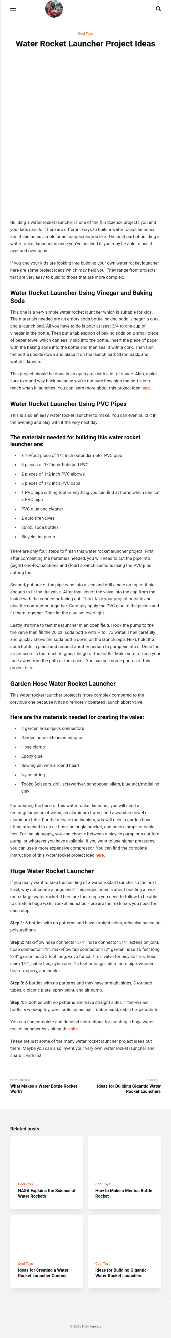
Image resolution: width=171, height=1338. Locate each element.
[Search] (158, 8)
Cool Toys (85, 34)
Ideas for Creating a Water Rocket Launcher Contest (44, 1264)
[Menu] (13, 9)
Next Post (123, 1076)
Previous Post (48, 1076)
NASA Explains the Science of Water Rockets (45, 1184)
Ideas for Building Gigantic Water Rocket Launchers (121, 1264)
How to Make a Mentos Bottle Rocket (118, 1184)
